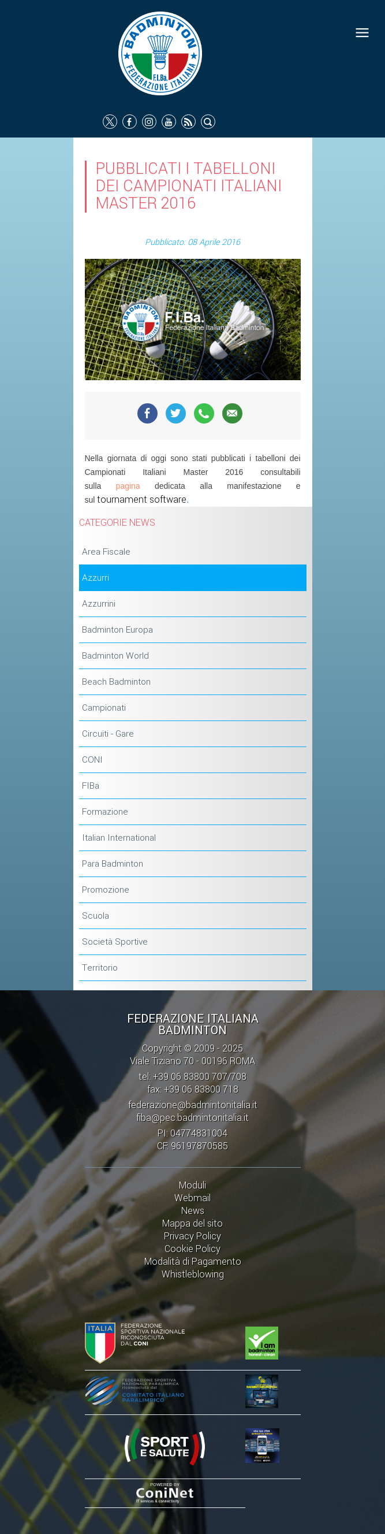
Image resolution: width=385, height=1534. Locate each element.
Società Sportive (115, 941)
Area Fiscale (106, 551)
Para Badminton (112, 863)
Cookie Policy (192, 1249)
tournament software (141, 499)
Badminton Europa (117, 629)
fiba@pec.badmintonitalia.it (192, 1117)
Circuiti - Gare (108, 733)
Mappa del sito (192, 1223)
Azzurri (95, 577)
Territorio (100, 967)
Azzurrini (98, 603)
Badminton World (115, 655)
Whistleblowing (193, 1274)
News (192, 1210)
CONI (92, 759)
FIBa (90, 785)
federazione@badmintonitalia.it (192, 1105)
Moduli (192, 1185)
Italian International (119, 837)
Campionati (104, 707)
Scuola (95, 915)
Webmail (192, 1198)
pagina (128, 486)
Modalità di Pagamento (192, 1261)
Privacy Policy (192, 1236)
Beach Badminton (116, 681)
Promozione (105, 889)
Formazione (105, 811)
